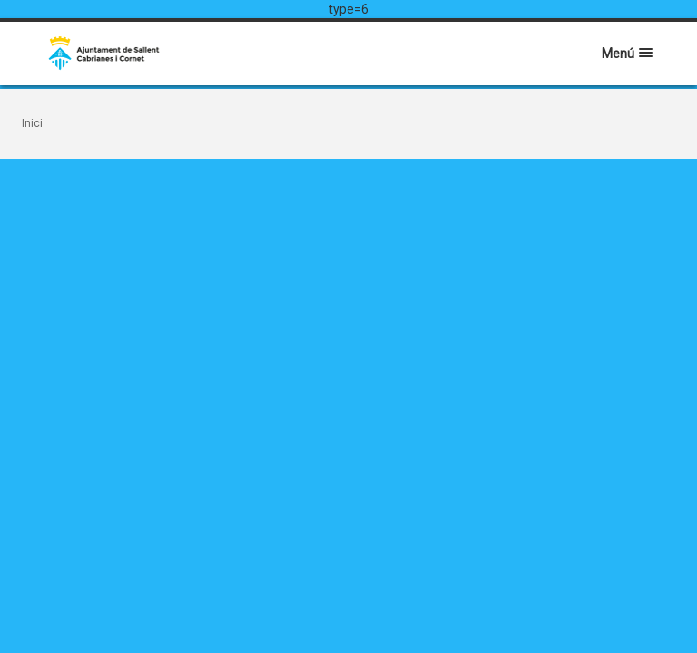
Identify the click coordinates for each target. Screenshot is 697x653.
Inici (32, 123)
